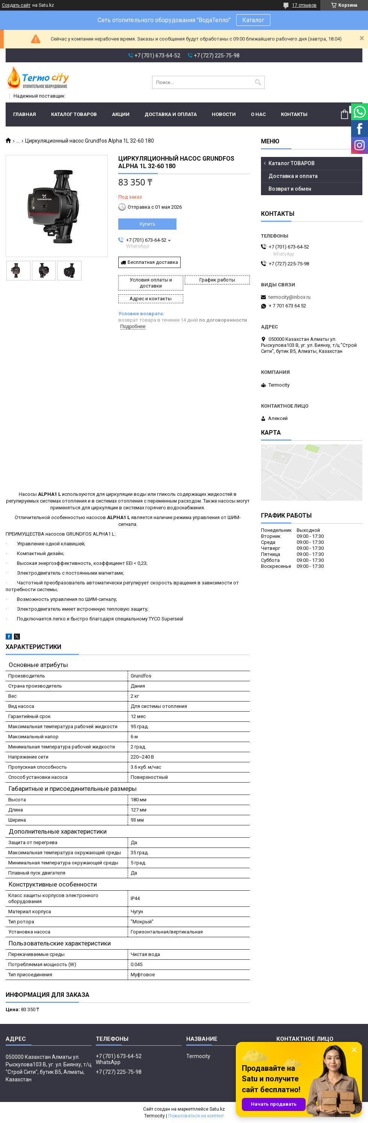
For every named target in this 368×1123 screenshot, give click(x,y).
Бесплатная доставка (153, 262)
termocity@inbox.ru (289, 297)
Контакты (294, 114)
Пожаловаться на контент (196, 1115)
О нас (258, 114)
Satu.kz (217, 1109)
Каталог (253, 20)
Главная (24, 114)
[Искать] (258, 82)
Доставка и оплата (171, 114)
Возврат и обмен (289, 189)
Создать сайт (16, 5)
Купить (147, 224)
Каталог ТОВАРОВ (74, 114)
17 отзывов (304, 5)
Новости (224, 114)
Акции (121, 114)
